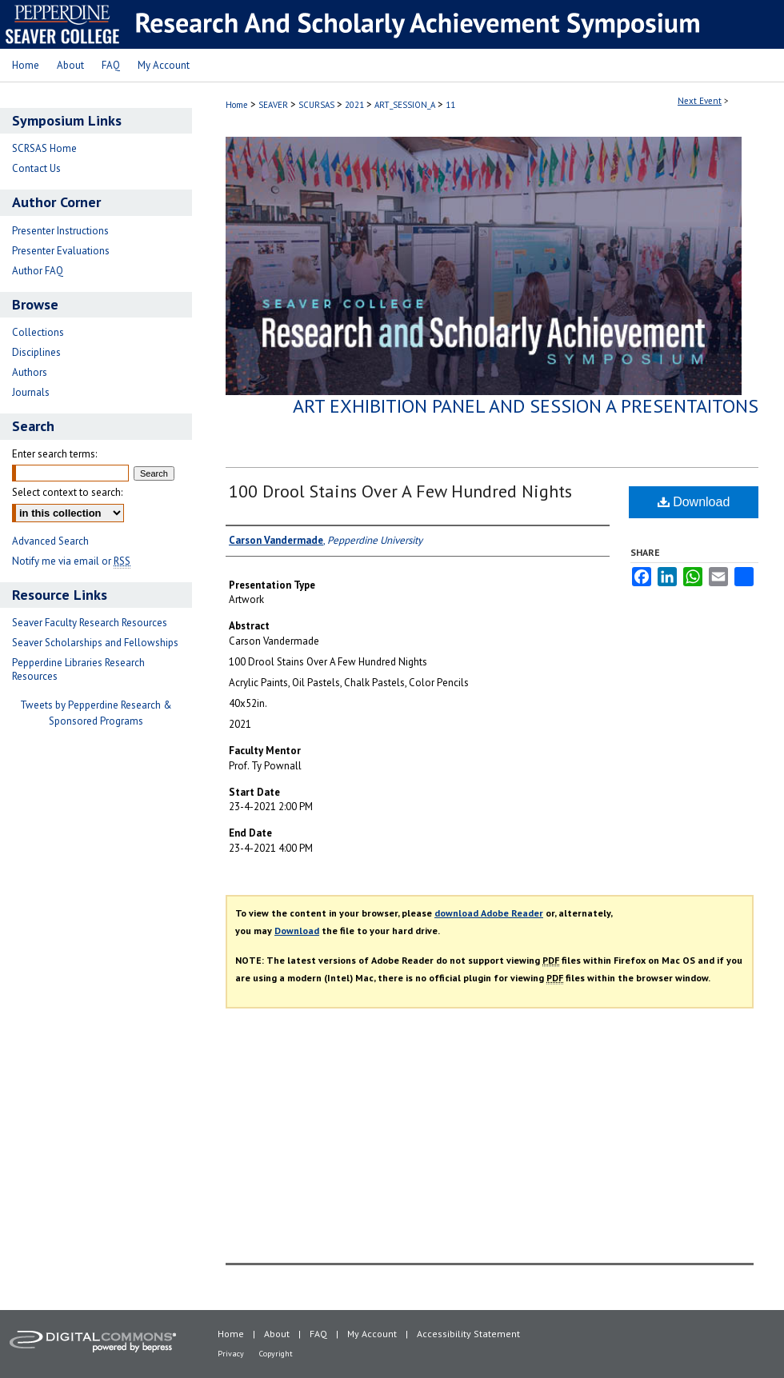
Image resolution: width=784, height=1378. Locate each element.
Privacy (231, 1353)
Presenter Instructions (60, 231)
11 (450, 104)
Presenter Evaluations (61, 251)
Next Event (700, 100)
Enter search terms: (54, 454)
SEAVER (274, 104)
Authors (29, 372)
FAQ (318, 1334)
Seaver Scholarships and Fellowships (95, 642)
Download (694, 502)
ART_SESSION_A (406, 104)
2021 (355, 104)
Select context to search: (67, 492)
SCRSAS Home (44, 148)
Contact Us (36, 168)
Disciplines (36, 352)
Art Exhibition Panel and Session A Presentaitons (525, 405)
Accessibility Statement (468, 1334)
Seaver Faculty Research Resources (89, 622)
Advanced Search (50, 541)
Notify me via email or (71, 561)
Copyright (276, 1353)
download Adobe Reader (488, 913)
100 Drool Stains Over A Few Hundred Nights (400, 491)
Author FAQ (37, 271)
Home (237, 104)
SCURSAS (317, 104)
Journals (31, 392)
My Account (372, 1334)
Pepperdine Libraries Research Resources (78, 669)
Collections (38, 332)
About (277, 1334)
